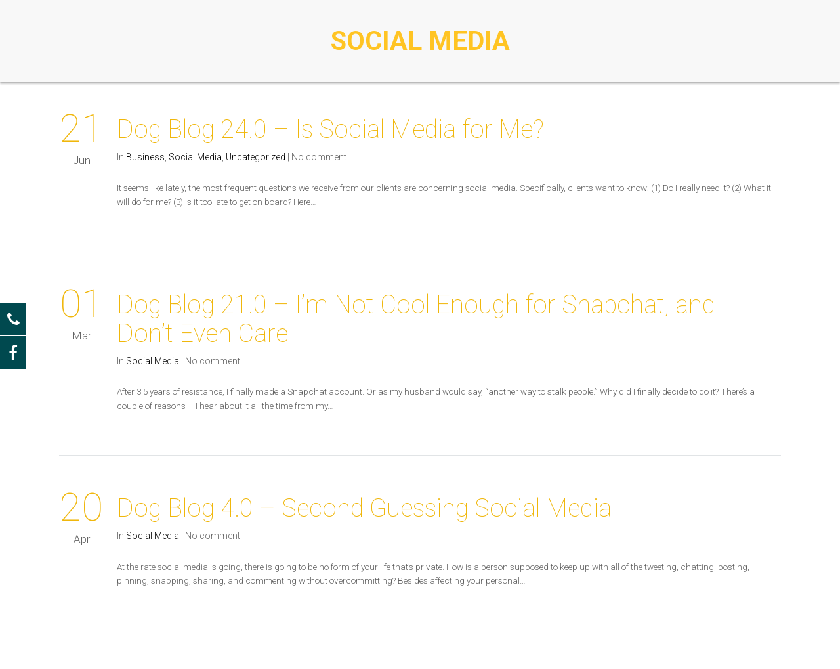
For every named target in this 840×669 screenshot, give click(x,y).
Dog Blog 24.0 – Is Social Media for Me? (330, 129)
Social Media (195, 157)
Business (145, 157)
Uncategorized (255, 157)
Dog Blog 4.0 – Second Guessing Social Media (364, 508)
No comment (318, 157)
